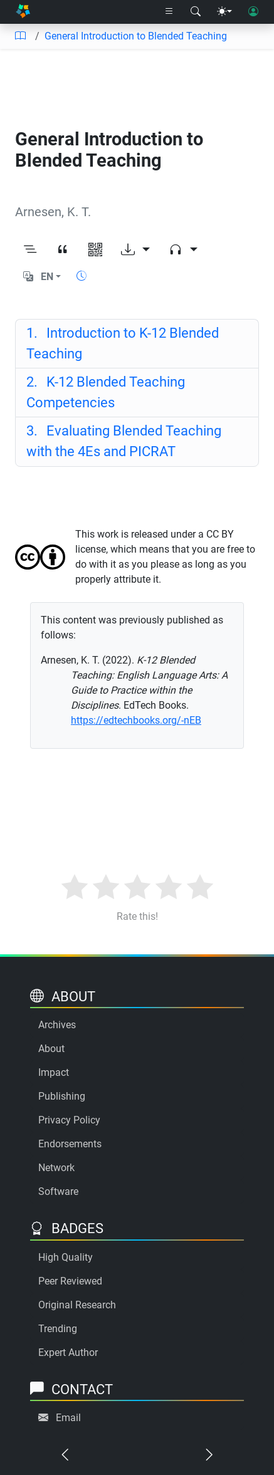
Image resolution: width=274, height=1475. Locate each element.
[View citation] (63, 251)
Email (68, 1418)
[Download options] (135, 251)
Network (56, 1168)
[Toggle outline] (30, 251)
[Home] (23, 11)
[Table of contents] (20, 36)
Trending (57, 1329)
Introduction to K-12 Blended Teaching (122, 343)
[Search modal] (195, 12)
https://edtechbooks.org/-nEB (136, 720)
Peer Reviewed (70, 1281)
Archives (57, 1025)
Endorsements (70, 1144)
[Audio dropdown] (183, 251)
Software (58, 1191)
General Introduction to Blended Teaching (136, 36)
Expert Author (68, 1352)
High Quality (65, 1257)
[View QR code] (95, 251)
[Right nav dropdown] (169, 12)
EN (47, 277)
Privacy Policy (69, 1120)
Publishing (61, 1096)
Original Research (77, 1305)
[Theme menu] (224, 12)
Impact (53, 1072)
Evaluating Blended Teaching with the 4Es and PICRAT (123, 441)
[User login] (253, 12)
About (51, 1049)
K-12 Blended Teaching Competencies (105, 392)
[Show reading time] (81, 276)
